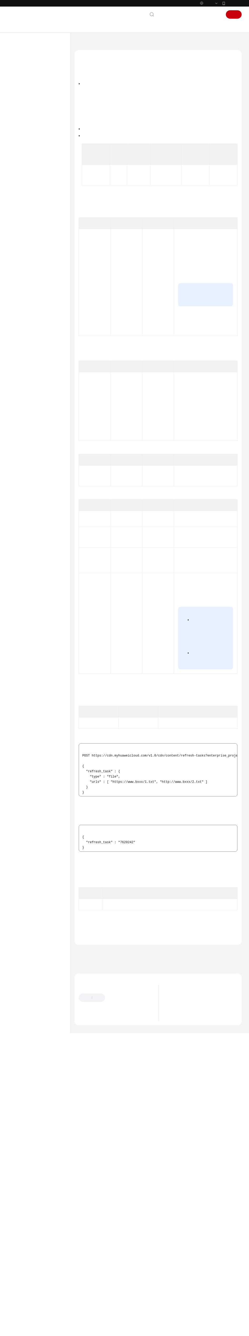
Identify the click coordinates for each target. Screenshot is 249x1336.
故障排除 (20, 407)
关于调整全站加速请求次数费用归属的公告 (199, 1270)
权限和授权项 (27, 365)
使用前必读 (26, 134)
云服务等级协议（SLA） (32, 473)
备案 (187, 14)
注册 (233, 14)
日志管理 (29, 332)
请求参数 (88, 124)
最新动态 (20, 67)
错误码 (93, 1201)
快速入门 (20, 101)
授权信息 (88, 108)
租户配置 (29, 210)
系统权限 (20, 498)
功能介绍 (88, 93)
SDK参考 (20, 382)
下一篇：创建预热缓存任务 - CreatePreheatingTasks (117, 1233)
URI (84, 116)
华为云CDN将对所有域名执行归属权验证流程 (200, 1284)
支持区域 (20, 490)
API (20, 159)
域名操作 (29, 168)
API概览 (23, 142)
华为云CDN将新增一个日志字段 (191, 1290)
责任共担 (20, 465)
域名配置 (29, 176)
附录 (21, 374)
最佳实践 (20, 117)
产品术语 (20, 456)
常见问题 (20, 399)
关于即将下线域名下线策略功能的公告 (195, 1277)
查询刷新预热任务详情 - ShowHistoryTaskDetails (45, 268)
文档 (174, 14)
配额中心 (29, 201)
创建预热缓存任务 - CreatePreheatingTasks (44, 242)
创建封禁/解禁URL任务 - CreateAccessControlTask (45, 295)
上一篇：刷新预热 (89, 1226)
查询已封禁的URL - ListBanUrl (42, 321)
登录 (216, 14)
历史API (23, 348)
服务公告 (20, 75)
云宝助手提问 (88, 1293)
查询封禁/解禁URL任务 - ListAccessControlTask (45, 308)
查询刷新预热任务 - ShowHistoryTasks (42, 255)
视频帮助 (20, 424)
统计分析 (29, 185)
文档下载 (20, 433)
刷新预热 (29, 218)
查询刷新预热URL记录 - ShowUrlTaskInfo (45, 281)
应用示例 (24, 357)
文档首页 (80, 43)
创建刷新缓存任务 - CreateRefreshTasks (43, 229)
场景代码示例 (24, 391)
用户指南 (20, 109)
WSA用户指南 (24, 416)
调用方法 (88, 100)
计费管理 (29, 193)
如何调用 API (27, 151)
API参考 (19, 126)
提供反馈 (116, 1272)
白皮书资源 (22, 482)
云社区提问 (112, 1293)
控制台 (201, 14)
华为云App (234, 3)
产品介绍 (20, 84)
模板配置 (29, 340)
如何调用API (97, 177)
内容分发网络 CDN (106, 43)
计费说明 (20, 92)
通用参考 (20, 448)
